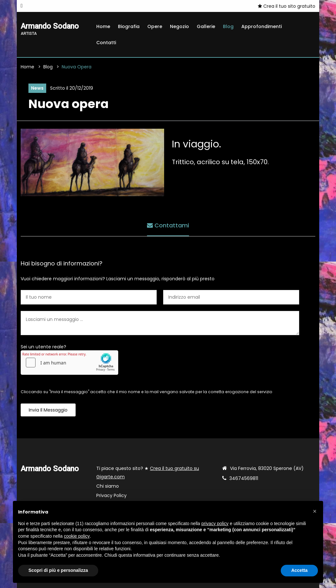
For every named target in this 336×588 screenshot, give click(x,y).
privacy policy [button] (214, 523)
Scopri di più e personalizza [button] (58, 570)
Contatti (106, 42)
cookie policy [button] (77, 536)
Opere (154, 26)
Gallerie (206, 26)
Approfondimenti (261, 26)
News (37, 88)
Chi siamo (107, 486)
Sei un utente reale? (43, 347)
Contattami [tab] (168, 225)
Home (103, 26)
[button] (315, 511)
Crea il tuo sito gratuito (286, 6)
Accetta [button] (299, 570)
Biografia (129, 26)
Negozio (179, 26)
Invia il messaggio (48, 410)
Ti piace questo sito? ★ (147, 472)
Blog (228, 26)
